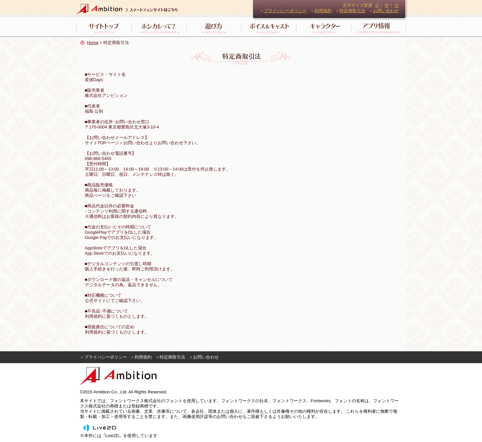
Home (93, 42)
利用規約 (323, 10)
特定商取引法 (352, 10)
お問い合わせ (386, 10)
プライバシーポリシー (285, 10)
